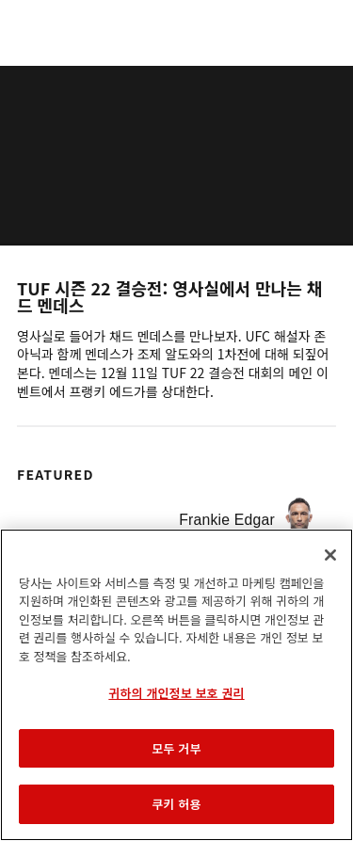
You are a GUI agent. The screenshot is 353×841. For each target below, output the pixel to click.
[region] (176, 685)
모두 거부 (176, 748)
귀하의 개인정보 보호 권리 (176, 693)
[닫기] (330, 555)
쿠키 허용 (176, 804)
